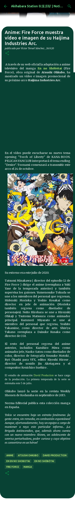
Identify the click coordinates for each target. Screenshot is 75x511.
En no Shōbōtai (50, 68)
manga (28, 467)
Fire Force (12, 467)
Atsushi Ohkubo (28, 455)
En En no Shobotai (18, 461)
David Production (44, 375)
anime (9, 455)
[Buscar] (69, 6)
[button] (7, 53)
